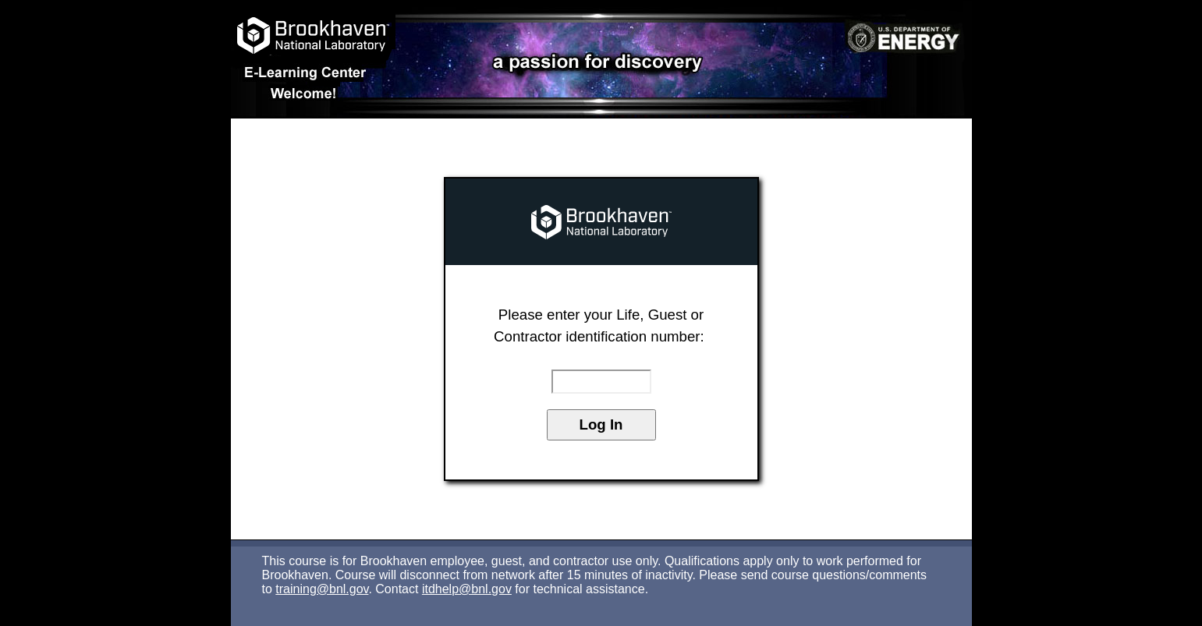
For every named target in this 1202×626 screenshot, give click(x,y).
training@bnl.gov (321, 589)
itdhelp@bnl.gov (467, 589)
